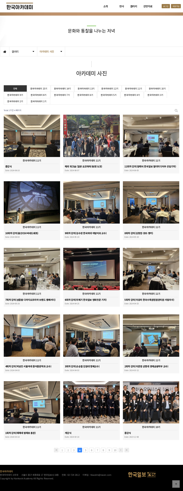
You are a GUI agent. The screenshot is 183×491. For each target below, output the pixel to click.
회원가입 (176, 6)
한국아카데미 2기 (15, 101)
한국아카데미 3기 (155, 94)
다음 (121, 450)
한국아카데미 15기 (38, 88)
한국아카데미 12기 (109, 88)
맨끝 (126, 450)
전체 (15, 88)
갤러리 (133, 6)
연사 (121, 6)
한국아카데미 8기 (38, 94)
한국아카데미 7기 (62, 94)
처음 (56, 450)
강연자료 (147, 6)
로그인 (165, 6)
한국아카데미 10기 (157, 88)
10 (115, 450)
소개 (105, 6)
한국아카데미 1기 (38, 101)
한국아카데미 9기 (15, 94)
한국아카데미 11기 (133, 88)
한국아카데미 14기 (62, 88)
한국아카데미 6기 (85, 94)
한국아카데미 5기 (108, 94)
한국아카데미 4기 (132, 94)
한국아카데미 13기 (86, 88)
